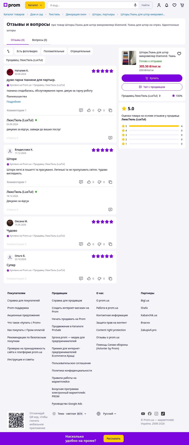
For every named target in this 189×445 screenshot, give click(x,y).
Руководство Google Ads (67, 403)
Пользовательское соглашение (71, 363)
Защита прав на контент (111, 322)
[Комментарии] (16, 110)
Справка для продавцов (67, 300)
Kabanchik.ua (149, 315)
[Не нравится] (101, 110)
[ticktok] (163, 413)
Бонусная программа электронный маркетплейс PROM (68, 392)
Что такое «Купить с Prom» (24, 322)
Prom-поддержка (18, 308)
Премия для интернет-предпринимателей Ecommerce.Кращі (66, 352)
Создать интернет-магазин (68, 308)
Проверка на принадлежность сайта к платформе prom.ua (26, 350)
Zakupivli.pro (149, 330)
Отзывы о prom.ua (107, 337)
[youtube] (143, 413)
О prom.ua (102, 300)
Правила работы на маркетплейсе (64, 379)
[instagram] (156, 413)
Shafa (144, 308)
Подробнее (14, 101)
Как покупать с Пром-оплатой (26, 330)
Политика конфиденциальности (72, 370)
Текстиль (54, 14)
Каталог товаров (14, 14)
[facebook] (149, 413)
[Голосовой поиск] (135, 5)
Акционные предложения (23, 315)
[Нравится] (90, 110)
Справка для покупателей (23, 300)
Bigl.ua (145, 300)
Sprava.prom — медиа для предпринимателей (68, 339)
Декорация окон (76, 14)
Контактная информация (112, 315)
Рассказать (114, 438)
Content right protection (111, 330)
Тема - (67, 413)
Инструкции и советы (20, 359)
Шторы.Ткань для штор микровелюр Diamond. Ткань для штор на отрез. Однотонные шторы (144, 14)
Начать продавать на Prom (68, 319)
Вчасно (145, 322)
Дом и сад (36, 14)
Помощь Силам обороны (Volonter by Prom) (112, 346)
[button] (152, 78)
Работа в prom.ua (107, 308)
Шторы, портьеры (103, 14)
